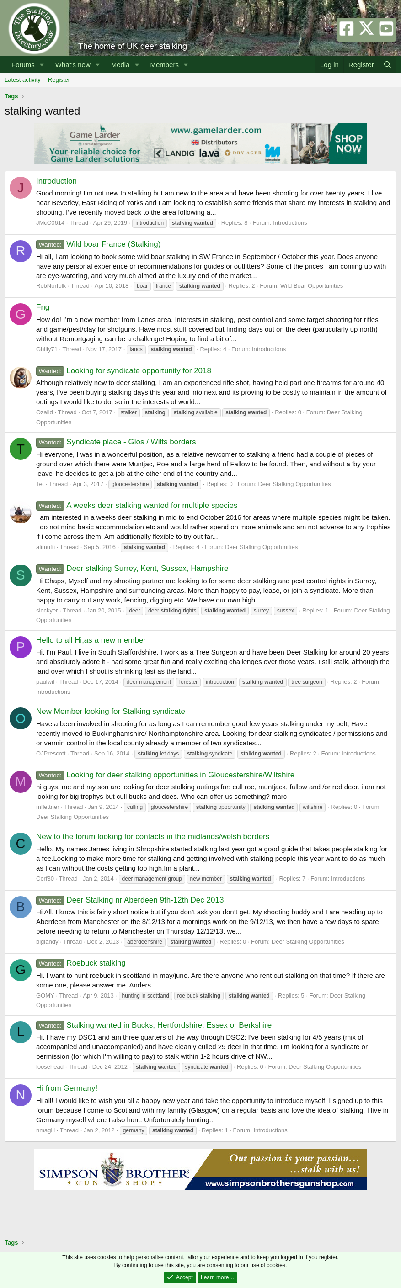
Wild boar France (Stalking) (98, 244)
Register (59, 79)
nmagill (45, 1130)
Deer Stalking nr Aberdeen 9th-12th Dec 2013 (130, 900)
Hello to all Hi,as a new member (91, 640)
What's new (73, 65)
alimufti (45, 547)
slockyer (47, 610)
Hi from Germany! (66, 1088)
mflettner (47, 806)
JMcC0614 (50, 222)
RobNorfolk (51, 285)
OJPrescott (50, 753)
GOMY (45, 995)
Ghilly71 (47, 349)
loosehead (50, 1066)
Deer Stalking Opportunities (294, 483)
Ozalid (44, 412)
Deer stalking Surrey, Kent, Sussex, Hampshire (132, 568)
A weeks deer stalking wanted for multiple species (137, 505)
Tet (40, 483)
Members (164, 65)
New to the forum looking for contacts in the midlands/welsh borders (152, 836)
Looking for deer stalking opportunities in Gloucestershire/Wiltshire (165, 775)
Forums (23, 65)
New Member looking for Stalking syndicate (110, 711)
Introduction (56, 181)
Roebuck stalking (81, 963)
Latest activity (23, 79)
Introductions (290, 222)
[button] (42, 64)
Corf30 (45, 878)
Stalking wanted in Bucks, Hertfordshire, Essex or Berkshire (154, 1025)
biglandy (47, 941)
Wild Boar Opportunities (311, 285)
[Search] (387, 64)
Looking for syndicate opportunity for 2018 (123, 370)
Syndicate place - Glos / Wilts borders (116, 442)
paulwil (45, 681)
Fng (42, 307)
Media (120, 65)
